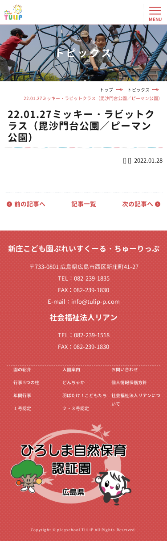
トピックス (138, 90)
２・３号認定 (75, 408)
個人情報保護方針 (129, 382)
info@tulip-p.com (95, 302)
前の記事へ (29, 204)
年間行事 (22, 395)
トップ (106, 90)
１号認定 (22, 408)
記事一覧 (83, 204)
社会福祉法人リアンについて (135, 399)
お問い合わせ (124, 369)
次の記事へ (137, 204)
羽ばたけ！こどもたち (84, 395)
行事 (26, 382)
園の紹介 (22, 369)
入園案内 (71, 369)
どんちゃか (73, 382)
